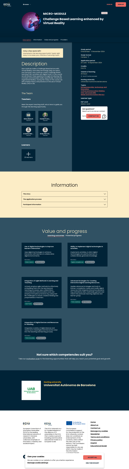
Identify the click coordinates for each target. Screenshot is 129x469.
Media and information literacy (92, 95)
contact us (93, 116)
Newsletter (95, 434)
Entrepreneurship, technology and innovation (94, 88)
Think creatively (75, 302)
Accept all (92, 457)
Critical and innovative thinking (93, 91)
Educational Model (99, 446)
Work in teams (29, 262)
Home (93, 422)
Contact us (95, 428)
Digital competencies (77, 262)
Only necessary (92, 463)
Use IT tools (28, 304)
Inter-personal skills (88, 93)
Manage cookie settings (37, 463)
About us (94, 425)
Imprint (94, 443)
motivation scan (33, 359)
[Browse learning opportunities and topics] (27, 4)
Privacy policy (97, 440)
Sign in (109, 4)
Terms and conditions (100, 437)
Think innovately (30, 338)
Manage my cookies (99, 431)
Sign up (121, 4)
